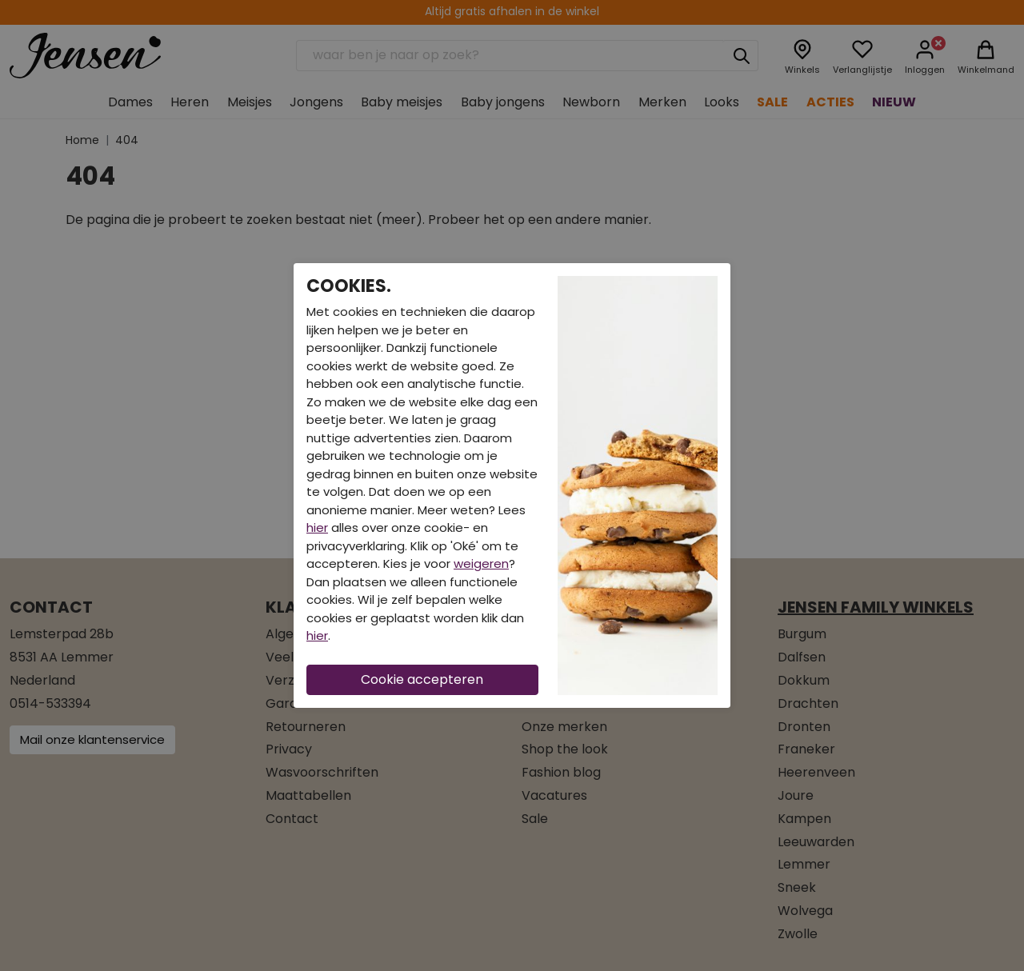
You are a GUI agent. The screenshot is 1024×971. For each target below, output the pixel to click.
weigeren (481, 563)
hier (317, 527)
